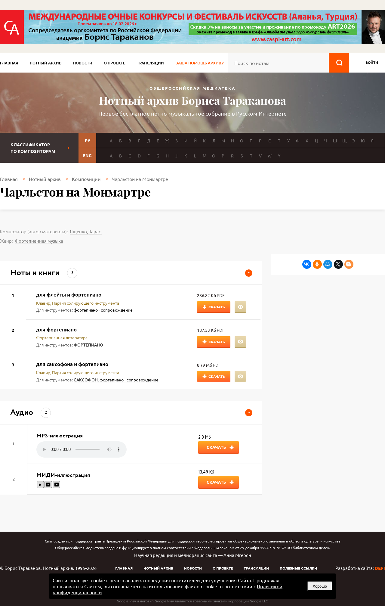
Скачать (216, 306)
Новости (82, 63)
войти (371, 62)
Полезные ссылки (298, 568)
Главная (9, 63)
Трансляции (150, 63)
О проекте (114, 63)
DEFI (380, 568)
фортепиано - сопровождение (103, 309)
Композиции (86, 179)
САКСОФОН (86, 379)
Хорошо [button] (320, 586)
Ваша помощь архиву (199, 63)
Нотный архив (46, 63)
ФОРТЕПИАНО (88, 344)
